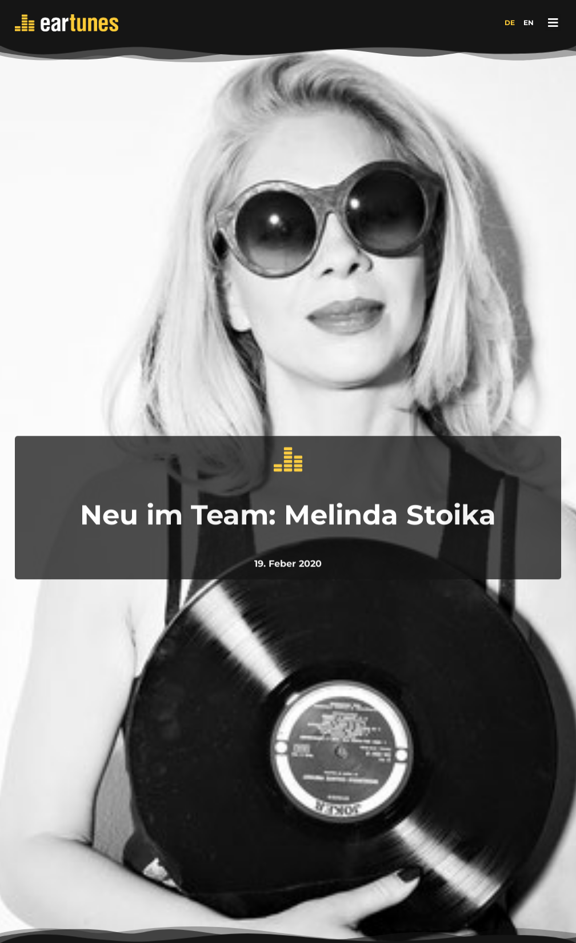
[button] (553, 22)
